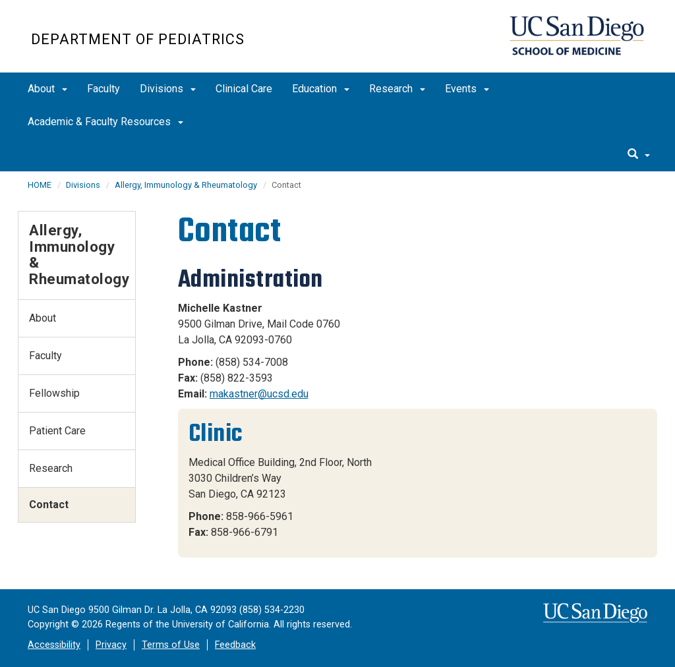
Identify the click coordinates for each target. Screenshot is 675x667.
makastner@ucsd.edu (259, 394)
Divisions (168, 88)
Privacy (111, 645)
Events (467, 88)
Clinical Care (244, 88)
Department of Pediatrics (138, 39)
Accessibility (54, 645)
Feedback (235, 645)
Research (397, 88)
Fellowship (54, 393)
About (47, 88)
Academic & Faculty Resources (105, 121)
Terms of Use (171, 645)
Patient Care (57, 430)
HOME (39, 185)
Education (320, 88)
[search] (638, 154)
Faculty (103, 88)
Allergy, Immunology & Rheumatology (186, 185)
